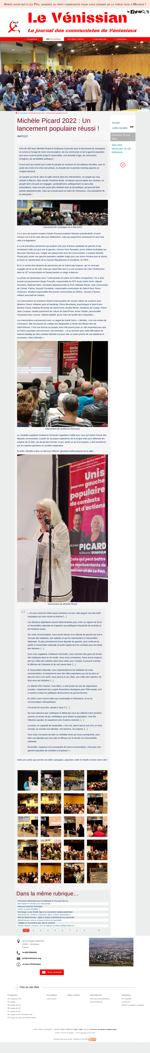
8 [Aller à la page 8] (77, 931)
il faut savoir (91, 1030)
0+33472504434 (29, 953)
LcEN (77, 1030)
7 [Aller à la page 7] (70, 931)
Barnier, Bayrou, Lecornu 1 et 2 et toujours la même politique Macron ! (46, 926)
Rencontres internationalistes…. (103, 1000)
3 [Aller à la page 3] (40, 931)
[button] (120, 12)
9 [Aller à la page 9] (85, 931)
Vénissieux (128, 995)
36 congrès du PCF (13, 1009)
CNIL (71, 1030)
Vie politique (24, 113)
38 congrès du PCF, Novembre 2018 (19, 1015)
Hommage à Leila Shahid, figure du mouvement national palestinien (45, 912)
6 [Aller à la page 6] (62, 931)
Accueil (116, 122)
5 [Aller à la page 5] (55, 931)
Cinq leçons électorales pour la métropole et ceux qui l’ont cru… (44, 901)
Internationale (100, 995)
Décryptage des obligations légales (109, 1030)
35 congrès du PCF (13, 1006)
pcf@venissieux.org (31, 959)
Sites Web (117, 145)
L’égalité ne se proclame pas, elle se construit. (36, 923)
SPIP (95, 1034)
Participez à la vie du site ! (136, 1045)
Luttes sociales (49, 1000)
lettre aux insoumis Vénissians (30, 906)
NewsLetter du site (121, 148)
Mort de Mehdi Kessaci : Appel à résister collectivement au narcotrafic (46, 917)
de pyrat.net (70, 1034)
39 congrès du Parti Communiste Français (21, 1019)
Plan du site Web (33, 988)
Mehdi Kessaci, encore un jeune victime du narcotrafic (40, 920)
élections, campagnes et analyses (133, 1006)
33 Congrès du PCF (14, 1000)
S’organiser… (14, 995)
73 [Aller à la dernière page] (100, 931)
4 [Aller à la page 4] (47, 931)
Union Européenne (98, 1003)
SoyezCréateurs (84, 1034)
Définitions (117, 152)
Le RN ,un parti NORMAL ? (29, 909)
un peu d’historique (31, 964)
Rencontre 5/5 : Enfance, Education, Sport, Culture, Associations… (45, 915)
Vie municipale (127, 1000)
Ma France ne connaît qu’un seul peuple (34, 904)
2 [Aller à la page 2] (32, 931)
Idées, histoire (75, 995)
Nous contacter (52, 973)
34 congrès (11, 1003)
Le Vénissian (126, 1003)
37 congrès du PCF (13, 1012)
